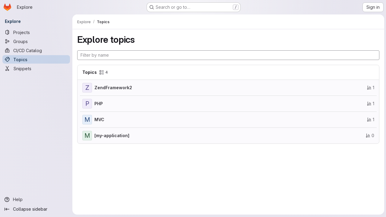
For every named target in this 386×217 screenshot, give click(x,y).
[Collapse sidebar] (36, 209)
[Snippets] (36, 68)
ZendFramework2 (113, 87)
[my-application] (111, 135)
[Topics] (36, 59)
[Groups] (36, 41)
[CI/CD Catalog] (36, 50)
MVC (99, 119)
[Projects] (36, 32)
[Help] (36, 199)
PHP (98, 103)
